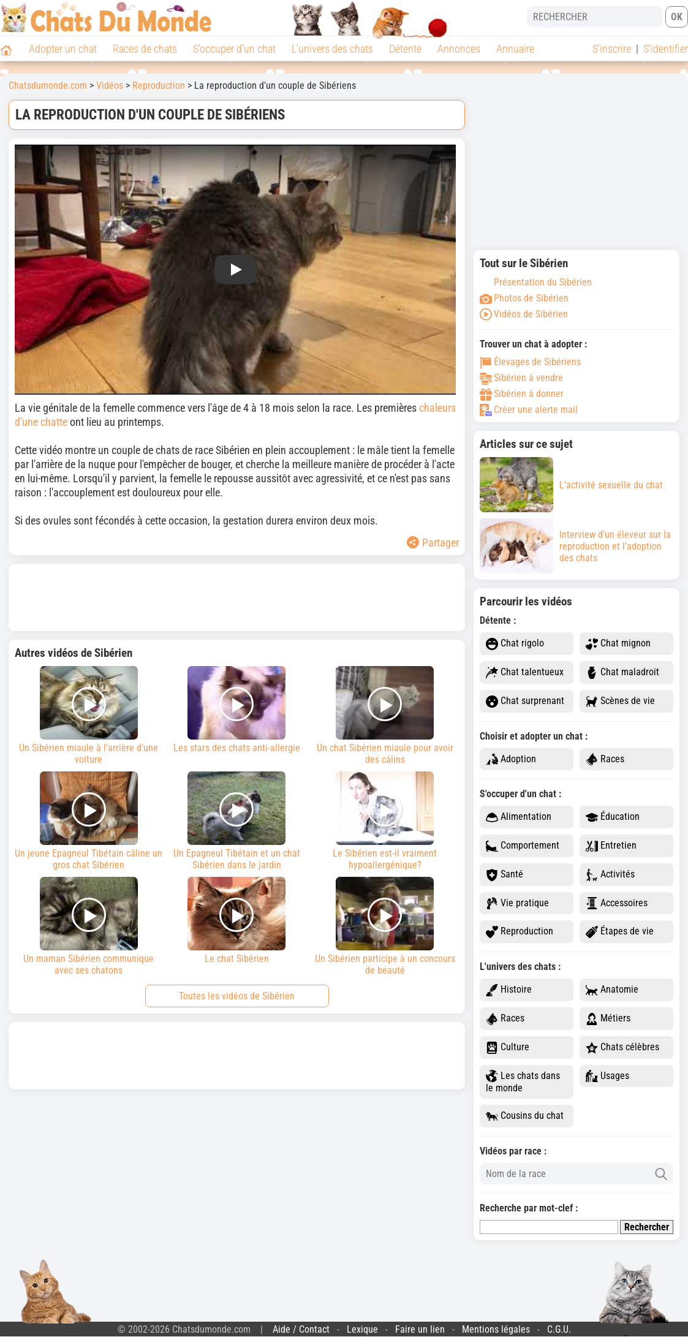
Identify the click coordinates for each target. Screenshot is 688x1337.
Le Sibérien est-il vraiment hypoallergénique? (385, 821)
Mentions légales (496, 1329)
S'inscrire (611, 48)
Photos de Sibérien (524, 298)
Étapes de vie (620, 931)
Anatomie (612, 989)
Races (605, 759)
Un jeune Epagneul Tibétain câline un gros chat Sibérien (89, 821)
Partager (433, 542)
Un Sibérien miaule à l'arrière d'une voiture (89, 715)
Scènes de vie (620, 701)
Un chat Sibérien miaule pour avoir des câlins (385, 715)
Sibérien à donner (522, 394)
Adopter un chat (63, 48)
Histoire (509, 989)
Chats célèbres (622, 1047)
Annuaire (515, 48)
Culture (507, 1047)
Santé (504, 874)
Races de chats (145, 48)
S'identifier (665, 48)
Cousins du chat (525, 1116)
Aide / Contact (301, 1329)
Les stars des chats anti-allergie (237, 710)
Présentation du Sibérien (536, 282)
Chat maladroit (622, 672)
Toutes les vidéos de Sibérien (237, 996)
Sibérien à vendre (521, 378)
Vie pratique (517, 903)
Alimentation (518, 817)
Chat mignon (618, 643)
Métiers (608, 1018)
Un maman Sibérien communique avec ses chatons (89, 926)
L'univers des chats (332, 48)
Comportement (522, 845)
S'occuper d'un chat (234, 48)
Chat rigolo (515, 643)
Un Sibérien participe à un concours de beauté (385, 926)
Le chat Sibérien (237, 920)
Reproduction (519, 931)
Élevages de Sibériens (530, 362)
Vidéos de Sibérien (524, 314)
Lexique (362, 1329)
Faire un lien (420, 1329)
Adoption (511, 759)
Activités (610, 874)
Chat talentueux (525, 672)
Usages (607, 1076)
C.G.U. (559, 1329)
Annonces (458, 48)
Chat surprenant (525, 701)
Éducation (613, 817)
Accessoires (617, 903)
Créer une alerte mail (529, 409)
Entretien (611, 845)
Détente (405, 48)
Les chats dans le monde (523, 1082)
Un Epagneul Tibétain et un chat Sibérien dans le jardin (237, 821)
